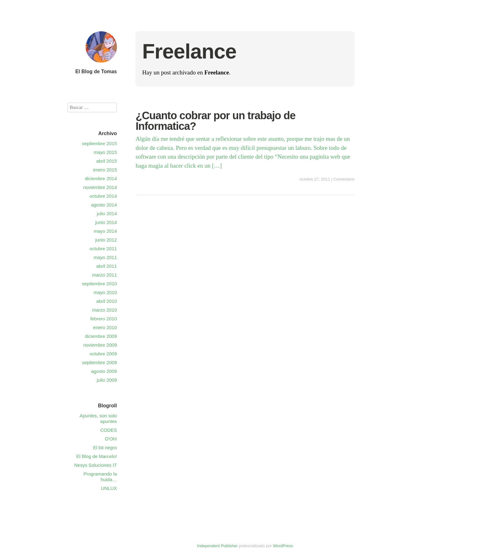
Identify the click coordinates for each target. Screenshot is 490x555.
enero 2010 (105, 327)
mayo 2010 (105, 292)
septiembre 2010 (99, 283)
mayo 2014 (105, 231)
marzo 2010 (104, 310)
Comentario (343, 179)
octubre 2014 (103, 196)
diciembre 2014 (101, 178)
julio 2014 (107, 213)
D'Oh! (111, 438)
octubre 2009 (103, 353)
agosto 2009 (104, 371)
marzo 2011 (104, 275)
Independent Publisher (217, 545)
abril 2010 (106, 301)
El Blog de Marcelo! (96, 456)
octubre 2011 (103, 248)
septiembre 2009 (99, 362)
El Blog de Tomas (96, 71)
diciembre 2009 (101, 336)
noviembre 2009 (100, 345)
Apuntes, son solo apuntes (98, 418)
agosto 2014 (104, 204)
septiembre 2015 (99, 143)
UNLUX (109, 488)
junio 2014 (106, 222)
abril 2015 (106, 161)
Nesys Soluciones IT (95, 465)
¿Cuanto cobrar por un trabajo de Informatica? (215, 120)
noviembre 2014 (100, 187)
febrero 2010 (103, 318)
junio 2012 (106, 239)
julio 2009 (107, 380)
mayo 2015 (105, 152)
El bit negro (105, 447)
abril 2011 (106, 266)
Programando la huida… (100, 476)
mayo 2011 (105, 257)
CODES (108, 430)
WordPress (283, 545)
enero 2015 (105, 169)
